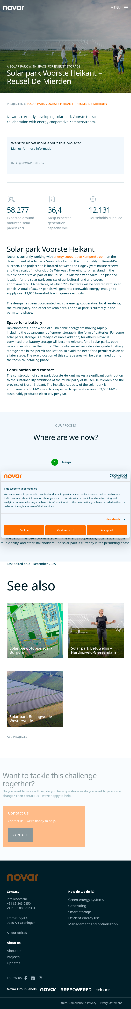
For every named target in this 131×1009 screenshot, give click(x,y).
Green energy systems (86, 899)
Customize (65, 530)
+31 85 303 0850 (19, 903)
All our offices (17, 933)
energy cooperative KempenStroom (80, 257)
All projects (17, 737)
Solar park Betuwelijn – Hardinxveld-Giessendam (93, 650)
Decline (23, 530)
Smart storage (79, 912)
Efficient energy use (84, 918)
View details (113, 519)
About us (14, 950)
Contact (20, 835)
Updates (13, 963)
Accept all (107, 530)
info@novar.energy (27, 163)
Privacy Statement (110, 1003)
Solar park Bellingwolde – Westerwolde (32, 718)
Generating (77, 905)
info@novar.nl (17, 899)
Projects (13, 957)
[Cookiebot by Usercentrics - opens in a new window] (112, 476)
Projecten (15, 104)
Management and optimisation (93, 924)
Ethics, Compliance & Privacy (78, 1003)
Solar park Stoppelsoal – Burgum (31, 650)
